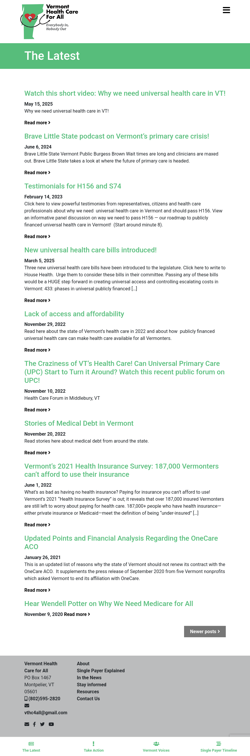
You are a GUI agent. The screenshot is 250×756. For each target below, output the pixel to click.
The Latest (31, 746)
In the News (89, 677)
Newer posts (205, 631)
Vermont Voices (156, 746)
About (83, 663)
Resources (88, 691)
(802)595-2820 (44, 698)
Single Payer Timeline (219, 746)
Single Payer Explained (101, 670)
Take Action (93, 746)
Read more (38, 122)
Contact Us (88, 698)
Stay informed (91, 684)
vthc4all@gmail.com (46, 712)
